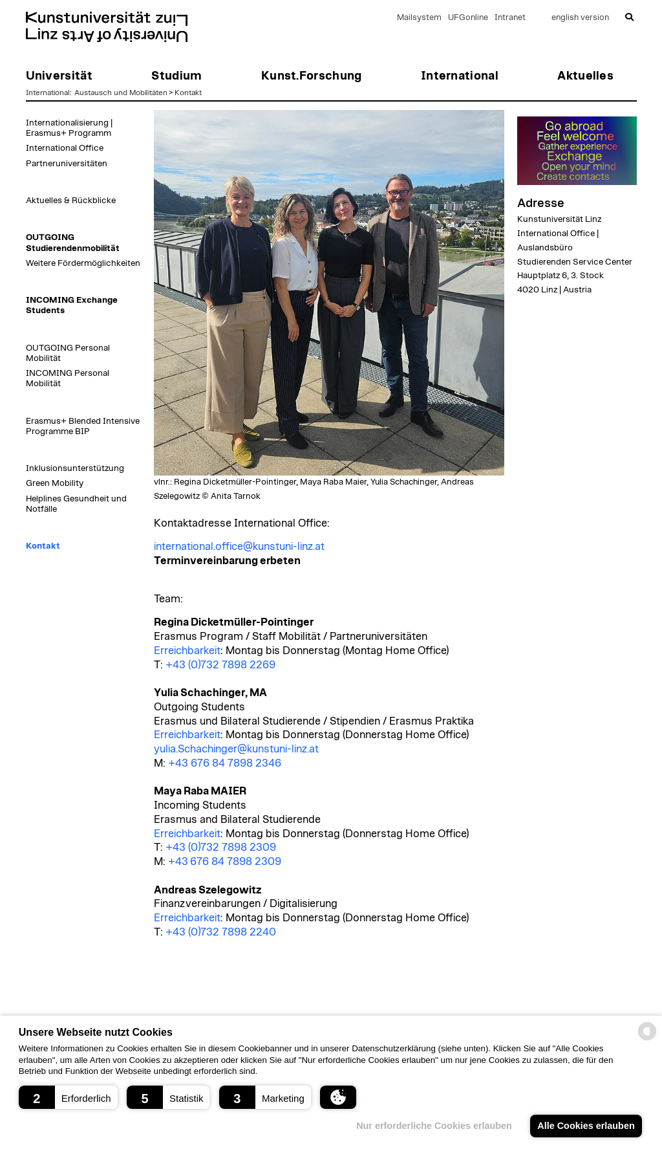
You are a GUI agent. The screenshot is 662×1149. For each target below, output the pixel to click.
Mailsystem (419, 18)
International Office (64, 148)
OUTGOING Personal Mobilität (68, 353)
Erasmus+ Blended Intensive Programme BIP (83, 426)
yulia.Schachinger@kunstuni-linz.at (236, 749)
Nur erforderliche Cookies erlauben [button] (434, 1126)
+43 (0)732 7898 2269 (220, 665)
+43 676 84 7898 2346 (224, 763)
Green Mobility (54, 483)
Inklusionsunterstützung (75, 468)
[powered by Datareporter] (647, 1039)
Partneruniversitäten (66, 163)
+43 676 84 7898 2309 (224, 862)
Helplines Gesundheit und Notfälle (76, 504)
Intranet (510, 18)
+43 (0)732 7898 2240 (221, 932)
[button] (68, 1097)
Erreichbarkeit (187, 651)
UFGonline (468, 18)
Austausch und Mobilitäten (120, 92)
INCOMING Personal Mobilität (67, 378)
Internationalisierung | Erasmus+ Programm (69, 128)
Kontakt (188, 92)
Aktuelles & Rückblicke (71, 200)
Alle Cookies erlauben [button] (585, 1126)
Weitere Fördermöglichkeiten (83, 263)
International (48, 92)
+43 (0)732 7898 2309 (221, 847)
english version (580, 18)
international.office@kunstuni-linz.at (239, 547)
